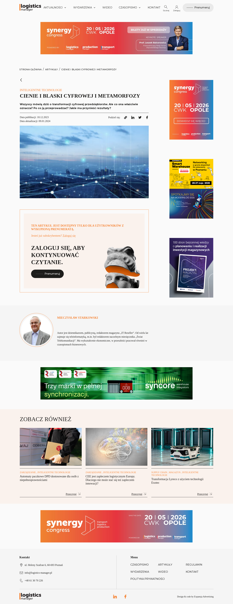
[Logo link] (30, 7)
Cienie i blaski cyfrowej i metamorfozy (88, 69)
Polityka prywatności (147, 578)
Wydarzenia (139, 571)
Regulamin (194, 564)
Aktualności (55, 7)
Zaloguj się (69, 235)
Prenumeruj (47, 273)
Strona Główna (30, 69)
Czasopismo (139, 564)
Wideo (107, 7)
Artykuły (51, 69)
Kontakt (154, 7)
